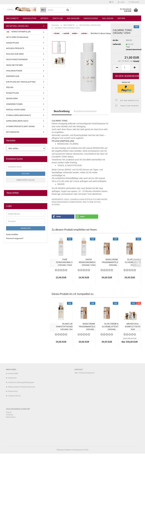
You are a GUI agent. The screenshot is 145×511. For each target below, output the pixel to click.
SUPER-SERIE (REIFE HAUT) (17, 121)
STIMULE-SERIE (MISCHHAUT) (18, 115)
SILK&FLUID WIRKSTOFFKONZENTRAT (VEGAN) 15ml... (67, 327)
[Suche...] (43, 9)
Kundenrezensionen (85, 111)
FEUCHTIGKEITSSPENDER (16, 59)
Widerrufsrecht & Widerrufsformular (21, 387)
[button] (111, 2)
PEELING (9, 87)
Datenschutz (13, 391)
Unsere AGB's (13, 374)
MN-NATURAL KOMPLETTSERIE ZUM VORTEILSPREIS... (133, 327)
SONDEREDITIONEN (14, 104)
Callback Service (14, 396)
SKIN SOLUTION (29, 30)
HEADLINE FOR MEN (14, 65)
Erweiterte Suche (26, 180)
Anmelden (26, 228)
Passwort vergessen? (14, 238)
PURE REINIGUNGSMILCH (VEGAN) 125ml (65, 262)
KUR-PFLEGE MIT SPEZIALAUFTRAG (21, 82)
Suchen (25, 174)
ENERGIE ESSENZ (91, 30)
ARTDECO (44, 30)
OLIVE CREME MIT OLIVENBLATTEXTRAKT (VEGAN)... (112, 327)
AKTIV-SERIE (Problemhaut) (17, 37)
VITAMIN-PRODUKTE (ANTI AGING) (20, 126)
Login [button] (121, 2)
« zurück (65, 33)
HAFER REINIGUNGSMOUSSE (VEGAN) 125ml (88, 262)
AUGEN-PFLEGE (12, 43)
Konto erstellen (12, 234)
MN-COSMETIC (12, 30)
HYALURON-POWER (14, 71)
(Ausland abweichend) (133, 49)
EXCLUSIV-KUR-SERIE (15, 54)
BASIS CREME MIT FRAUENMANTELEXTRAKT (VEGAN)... (114, 262)
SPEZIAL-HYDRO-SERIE (15, 110)
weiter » (75, 33)
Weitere (121, 30)
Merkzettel (133, 2)
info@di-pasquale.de (86, 373)
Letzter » (84, 33)
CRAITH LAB (58, 30)
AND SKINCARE (73, 30)
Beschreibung (62, 111)
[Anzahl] (126, 67)
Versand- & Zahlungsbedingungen (21, 382)
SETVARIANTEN (12, 132)
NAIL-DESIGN (107, 30)
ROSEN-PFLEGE (12, 93)
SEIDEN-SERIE (12, 98)
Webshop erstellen (64, 450)
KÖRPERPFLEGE (12, 76)
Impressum (12, 378)
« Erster (56, 33)
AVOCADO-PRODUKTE (15, 48)
